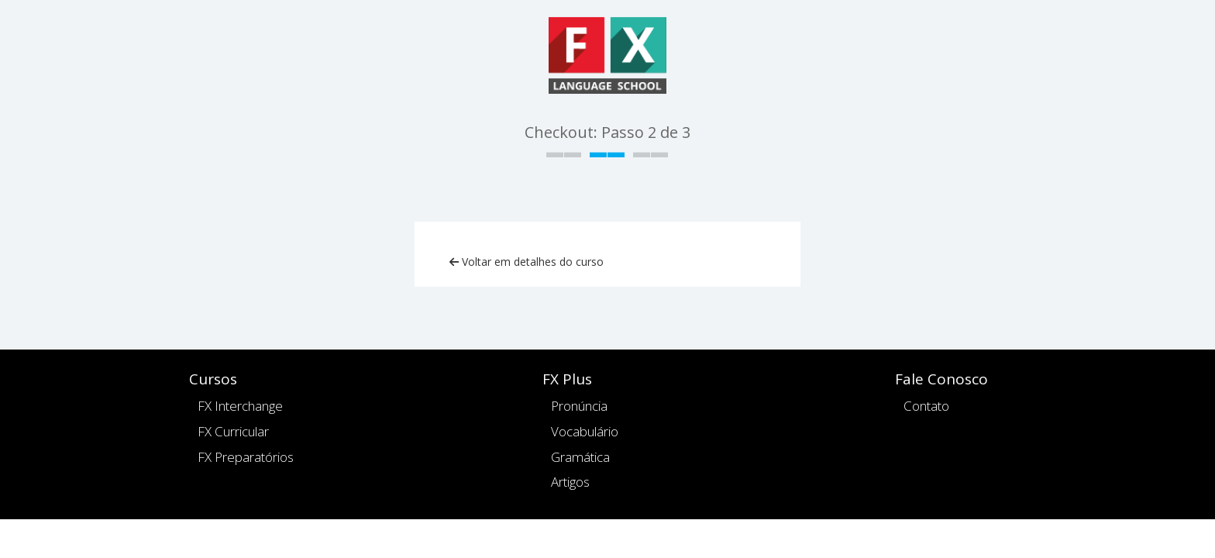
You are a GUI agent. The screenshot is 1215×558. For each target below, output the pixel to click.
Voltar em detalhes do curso (526, 261)
